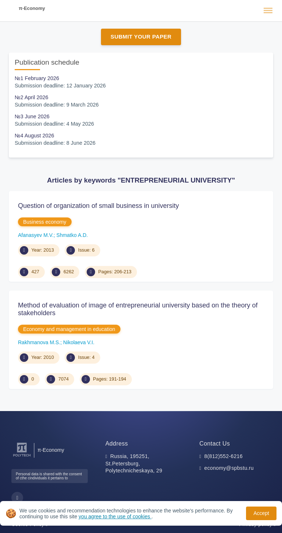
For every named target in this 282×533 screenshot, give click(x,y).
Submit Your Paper (141, 36)
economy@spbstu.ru (229, 468)
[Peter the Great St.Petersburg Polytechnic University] (21, 457)
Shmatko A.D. (72, 235)
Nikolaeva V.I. (78, 342)
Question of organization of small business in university (98, 205)
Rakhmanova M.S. (39, 342)
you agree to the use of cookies (115, 516)
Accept (261, 513)
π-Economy (32, 8)
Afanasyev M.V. (36, 235)
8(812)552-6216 (223, 456)
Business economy (44, 222)
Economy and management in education (69, 329)
